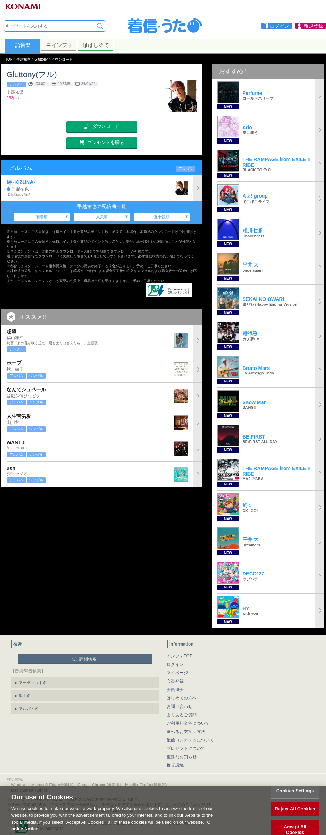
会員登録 (175, 681)
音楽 (22, 45)
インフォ (59, 45)
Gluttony (41, 59)
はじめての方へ (182, 698)
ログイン (175, 664)
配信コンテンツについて (190, 740)
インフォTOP (180, 656)
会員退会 (175, 689)
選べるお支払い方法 (186, 731)
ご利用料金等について (188, 723)
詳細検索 (87, 658)
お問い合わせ (179, 706)
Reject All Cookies (295, 815)
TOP (8, 59)
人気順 (102, 217)
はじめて (95, 45)
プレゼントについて (186, 748)
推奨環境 (175, 765)
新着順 (42, 217)
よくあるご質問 (182, 714)
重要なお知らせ (182, 756)
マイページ (177, 672)
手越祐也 (23, 59)
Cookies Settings (295, 797)
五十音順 (161, 217)
